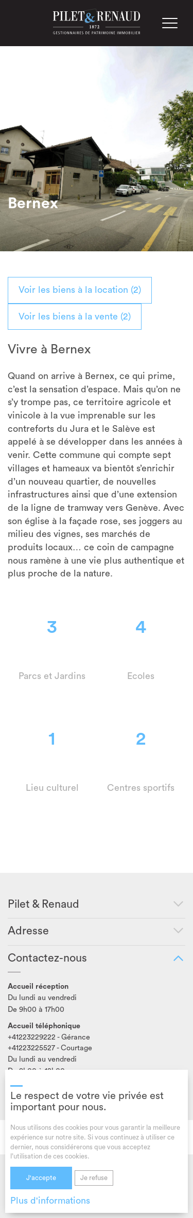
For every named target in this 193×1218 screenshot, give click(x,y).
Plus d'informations (50, 1200)
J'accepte (41, 1177)
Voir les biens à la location (80, 289)
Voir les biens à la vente (75, 316)
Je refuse (94, 1177)
